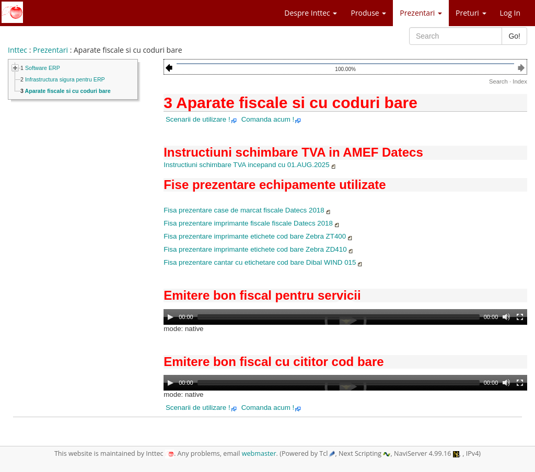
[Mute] (506, 317)
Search (498, 81)
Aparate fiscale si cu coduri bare (68, 91)
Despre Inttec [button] (310, 13)
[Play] (170, 317)
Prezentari (50, 50)
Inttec (17, 50)
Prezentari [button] (421, 13)
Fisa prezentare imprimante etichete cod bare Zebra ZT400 (258, 236)
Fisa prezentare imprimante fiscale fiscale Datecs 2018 (252, 223)
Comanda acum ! (271, 119)
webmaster (259, 453)
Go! (514, 36)
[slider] (338, 317)
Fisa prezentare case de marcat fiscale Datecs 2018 (247, 210)
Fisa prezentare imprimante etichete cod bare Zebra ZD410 (259, 249)
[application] (345, 321)
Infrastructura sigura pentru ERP (65, 79)
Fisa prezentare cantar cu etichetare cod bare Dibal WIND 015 (263, 262)
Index (520, 81)
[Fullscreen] (520, 317)
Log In (510, 13)
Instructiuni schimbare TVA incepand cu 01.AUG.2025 (250, 165)
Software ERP (42, 68)
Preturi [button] (471, 13)
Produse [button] (368, 13)
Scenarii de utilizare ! (201, 119)
